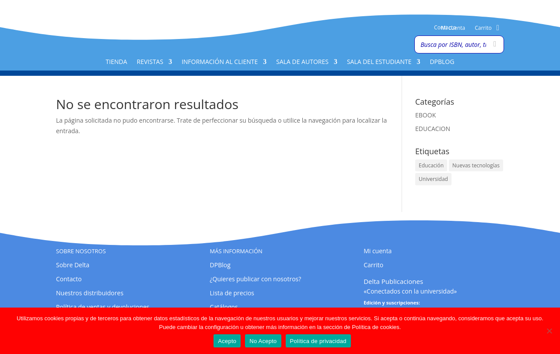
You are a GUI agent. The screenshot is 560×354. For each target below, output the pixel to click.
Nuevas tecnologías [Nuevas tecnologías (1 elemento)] (476, 165)
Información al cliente (220, 62)
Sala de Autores (302, 62)
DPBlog (442, 62)
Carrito (483, 28)
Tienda (116, 62)
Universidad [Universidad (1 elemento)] (433, 179)
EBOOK (425, 115)
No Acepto (262, 341)
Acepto (227, 341)
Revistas (150, 62)
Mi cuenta (453, 28)
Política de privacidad (318, 341)
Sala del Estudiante (379, 62)
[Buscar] (495, 44)
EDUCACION (432, 128)
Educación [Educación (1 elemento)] (431, 165)
